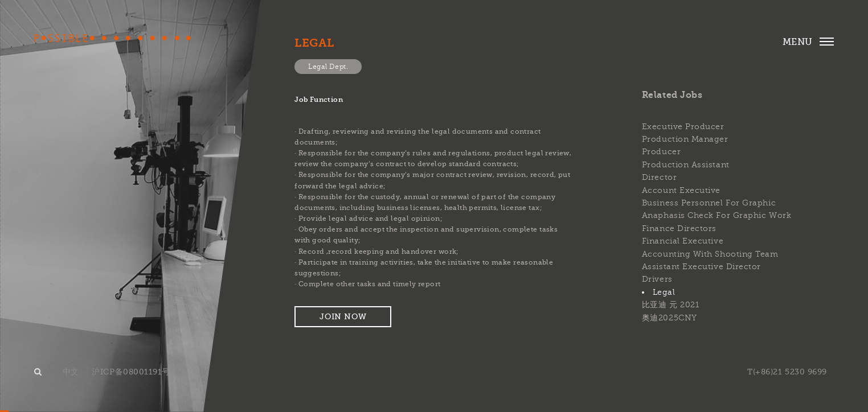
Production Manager (685, 139)
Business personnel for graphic (709, 203)
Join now (343, 316)
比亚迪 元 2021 (670, 304)
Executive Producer (683, 126)
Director (659, 177)
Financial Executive (682, 241)
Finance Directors (679, 228)
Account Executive (681, 190)
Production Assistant (686, 164)
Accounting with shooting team (710, 254)
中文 (71, 371)
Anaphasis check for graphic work (716, 215)
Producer (661, 151)
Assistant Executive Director (701, 266)
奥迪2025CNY (669, 318)
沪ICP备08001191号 (131, 371)
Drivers (657, 279)
